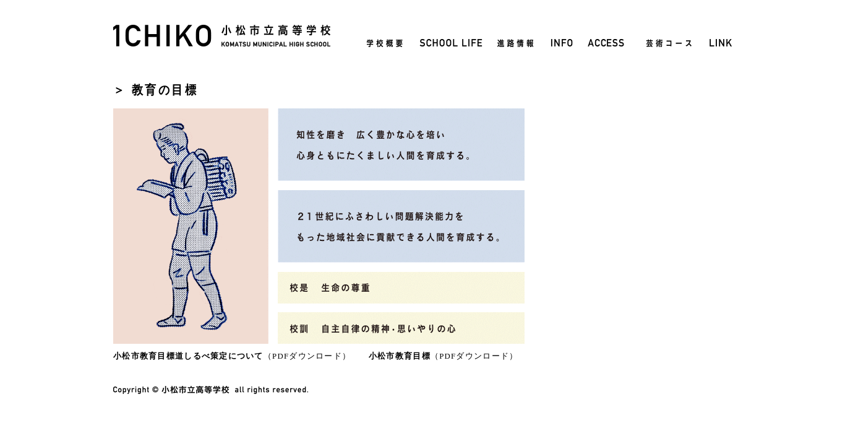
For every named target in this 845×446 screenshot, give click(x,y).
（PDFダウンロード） (232, 356)
